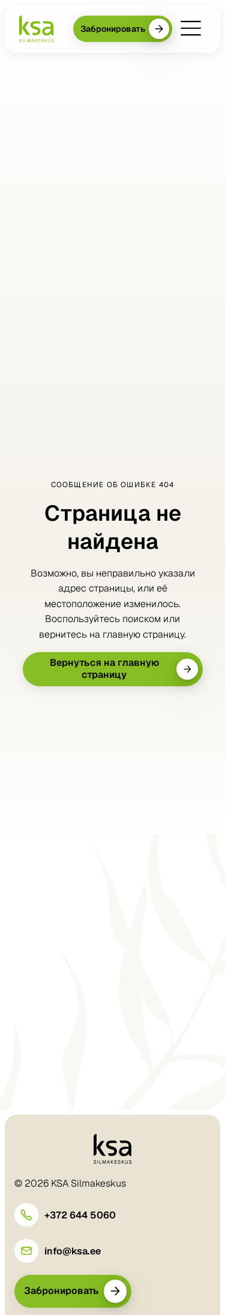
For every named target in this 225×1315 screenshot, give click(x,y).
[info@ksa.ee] (26, 1251)
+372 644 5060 (80, 1215)
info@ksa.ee (72, 1251)
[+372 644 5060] (26, 1215)
